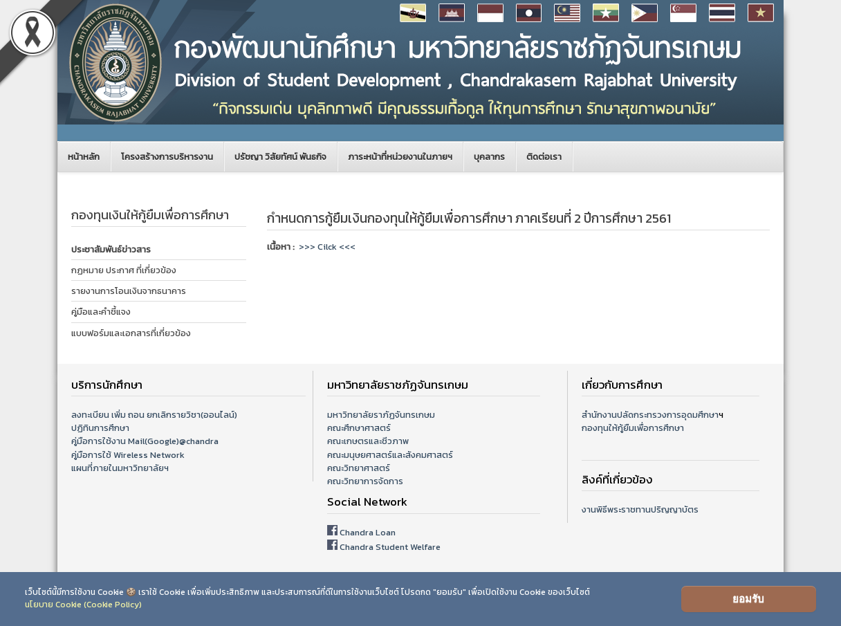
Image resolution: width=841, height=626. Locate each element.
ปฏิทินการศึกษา (100, 427)
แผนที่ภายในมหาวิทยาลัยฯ (120, 468)
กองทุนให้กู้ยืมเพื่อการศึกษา (633, 427)
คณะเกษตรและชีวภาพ (368, 441)
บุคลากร (489, 156)
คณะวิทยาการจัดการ (365, 481)
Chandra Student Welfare (390, 546)
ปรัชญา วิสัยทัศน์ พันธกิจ (280, 156)
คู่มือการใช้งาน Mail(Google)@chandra (145, 441)
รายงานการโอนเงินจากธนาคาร (128, 290)
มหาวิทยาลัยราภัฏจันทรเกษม (381, 414)
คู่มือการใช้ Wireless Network (128, 454)
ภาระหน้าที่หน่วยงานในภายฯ (400, 156)
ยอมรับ (748, 598)
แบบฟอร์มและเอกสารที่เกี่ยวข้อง (131, 333)
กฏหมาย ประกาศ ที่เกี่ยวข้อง (123, 270)
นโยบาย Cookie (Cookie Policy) (83, 604)
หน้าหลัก (84, 156)
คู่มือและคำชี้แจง (101, 311)
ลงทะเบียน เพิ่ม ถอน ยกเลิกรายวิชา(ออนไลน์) (154, 414)
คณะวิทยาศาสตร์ (358, 468)
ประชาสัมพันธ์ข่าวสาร (111, 249)
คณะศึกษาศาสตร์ (359, 427)
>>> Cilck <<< (327, 246)
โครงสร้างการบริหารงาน (167, 156)
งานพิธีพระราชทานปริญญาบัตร (640, 509)
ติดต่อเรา (544, 156)
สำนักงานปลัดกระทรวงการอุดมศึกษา (650, 414)
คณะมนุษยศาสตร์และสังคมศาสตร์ (390, 454)
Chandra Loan (368, 532)
